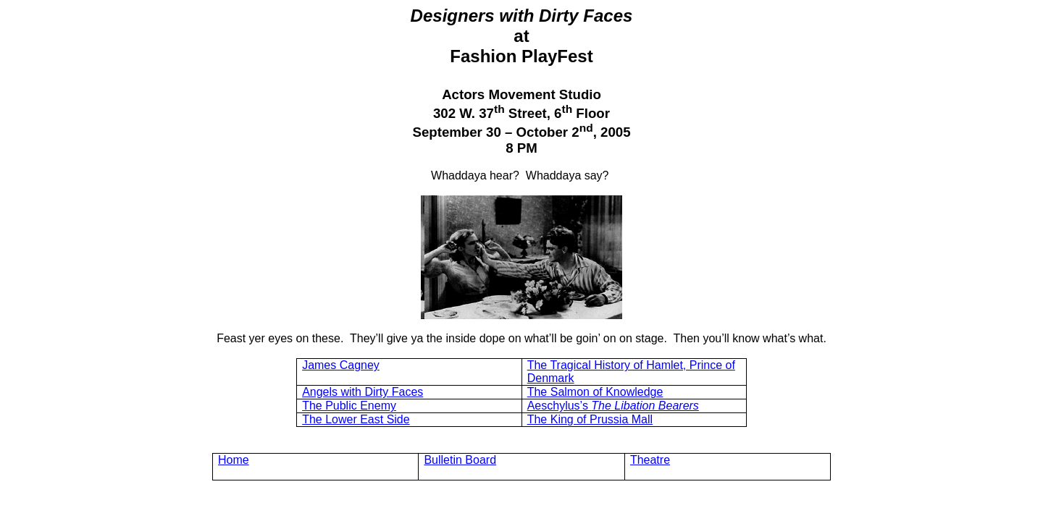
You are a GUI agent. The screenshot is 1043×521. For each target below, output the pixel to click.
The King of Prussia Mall (590, 419)
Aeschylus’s (613, 405)
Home (233, 460)
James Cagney (341, 365)
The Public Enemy (349, 405)
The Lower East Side (356, 419)
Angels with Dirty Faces (362, 392)
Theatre (650, 460)
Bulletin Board (460, 460)
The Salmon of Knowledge (595, 392)
